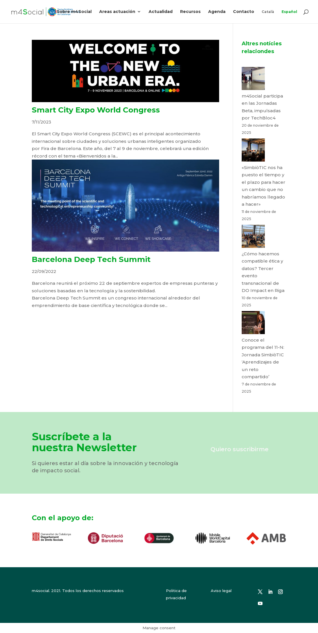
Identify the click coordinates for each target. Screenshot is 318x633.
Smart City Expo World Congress (96, 110)
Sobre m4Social (74, 12)
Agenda (216, 12)
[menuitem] (268, 16)
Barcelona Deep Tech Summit (91, 259)
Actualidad (161, 12)
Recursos (190, 12)
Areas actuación (117, 12)
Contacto (243, 12)
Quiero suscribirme (239, 449)
